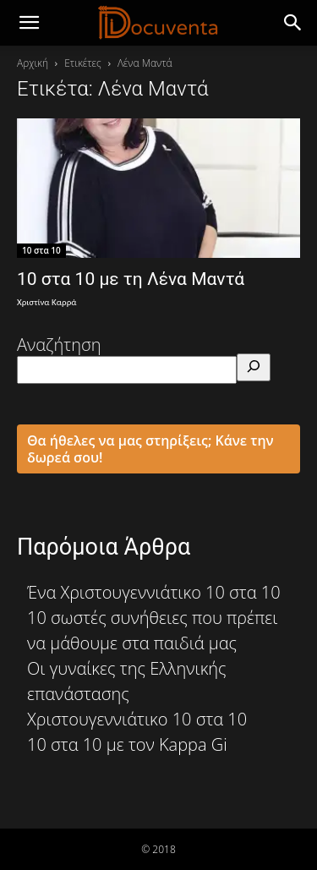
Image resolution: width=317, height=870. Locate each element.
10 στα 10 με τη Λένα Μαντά (130, 279)
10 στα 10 (41, 250)
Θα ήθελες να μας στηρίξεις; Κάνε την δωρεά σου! (150, 449)
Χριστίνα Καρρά (46, 302)
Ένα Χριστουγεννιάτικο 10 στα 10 (154, 592)
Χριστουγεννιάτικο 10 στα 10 (137, 719)
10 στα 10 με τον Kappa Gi (127, 744)
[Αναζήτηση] (254, 367)
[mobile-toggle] (29, 23)
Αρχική (32, 63)
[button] (293, 23)
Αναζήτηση (59, 344)
